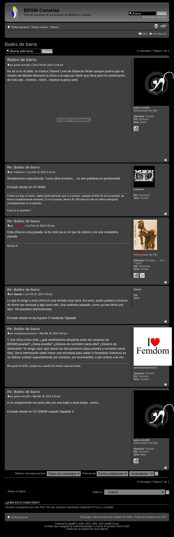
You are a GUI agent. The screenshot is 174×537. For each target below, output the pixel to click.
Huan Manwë (101, 529)
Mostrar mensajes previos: (48, 473)
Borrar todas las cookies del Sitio (113, 516)
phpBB (71, 523)
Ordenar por (105, 473)
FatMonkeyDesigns (83, 526)
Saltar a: (97, 492)
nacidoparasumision (25, 333)
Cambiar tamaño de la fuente (163, 26)
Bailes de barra (21, 44)
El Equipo (85, 516)
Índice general (20, 27)
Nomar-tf (19, 225)
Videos (54, 27)
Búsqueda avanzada (155, 17)
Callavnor (19, 172)
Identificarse (160, 33)
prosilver (111, 526)
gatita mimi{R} (22, 65)
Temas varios (39, 27)
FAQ (145, 33)
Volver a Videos (17, 491)
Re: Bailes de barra (23, 167)
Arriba (165, 160)
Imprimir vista (156, 26)
